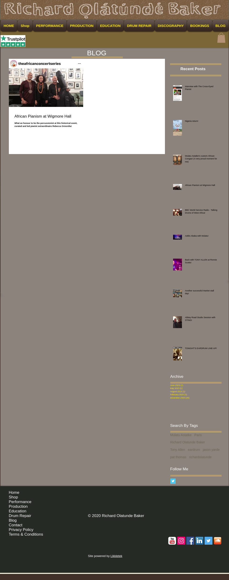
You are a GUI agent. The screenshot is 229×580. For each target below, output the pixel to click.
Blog (13, 520)
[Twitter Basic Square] (173, 481)
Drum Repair (20, 516)
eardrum (194, 449)
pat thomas (178, 457)
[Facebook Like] (213, 494)
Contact (16, 525)
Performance (20, 502)
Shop (13, 497)
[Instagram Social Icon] (181, 541)
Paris (198, 435)
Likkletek (116, 556)
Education (18, 511)
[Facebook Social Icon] (190, 541)
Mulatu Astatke (181, 435)
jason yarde (211, 449)
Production (18, 506)
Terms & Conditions (26, 534)
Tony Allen (177, 449)
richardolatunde (200, 457)
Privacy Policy (21, 529)
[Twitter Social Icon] (208, 541)
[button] (221, 38)
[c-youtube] (172, 541)
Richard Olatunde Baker (187, 442)
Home (14, 492)
